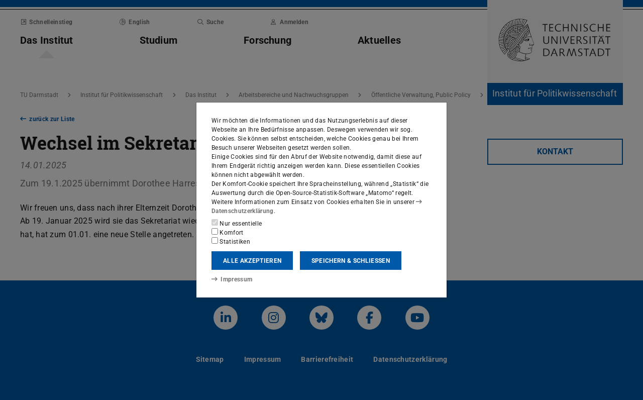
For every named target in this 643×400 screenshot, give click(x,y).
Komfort (227, 232)
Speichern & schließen (350, 260)
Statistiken (230, 241)
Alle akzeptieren (252, 260)
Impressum (231, 279)
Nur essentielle (236, 223)
